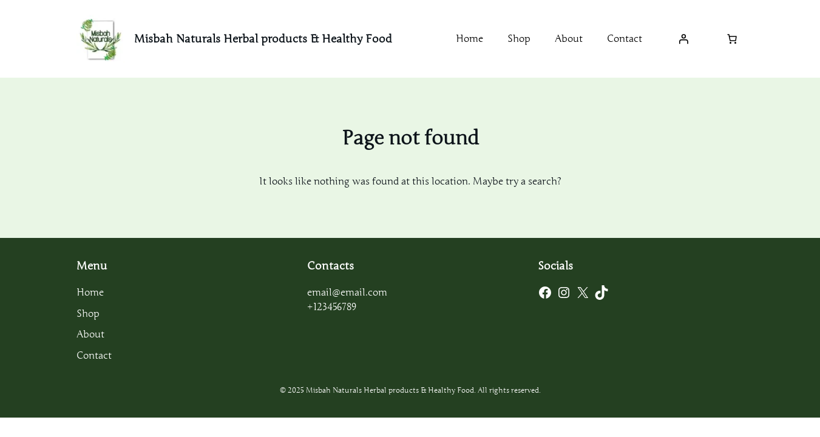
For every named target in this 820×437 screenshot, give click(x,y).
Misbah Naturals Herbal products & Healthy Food (263, 39)
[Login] (683, 39)
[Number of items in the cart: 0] (732, 39)
